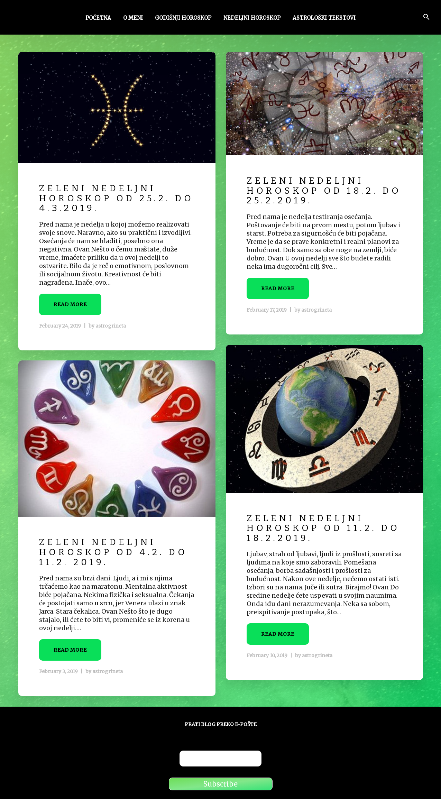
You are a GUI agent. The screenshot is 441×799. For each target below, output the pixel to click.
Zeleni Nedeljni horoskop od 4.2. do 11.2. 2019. (113, 552)
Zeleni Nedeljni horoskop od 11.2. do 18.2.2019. (323, 528)
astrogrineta (110, 326)
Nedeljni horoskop (252, 18)
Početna (98, 18)
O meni (133, 18)
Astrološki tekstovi (324, 18)
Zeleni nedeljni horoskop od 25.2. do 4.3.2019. (116, 198)
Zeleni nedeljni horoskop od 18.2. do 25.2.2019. (324, 190)
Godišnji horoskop (183, 18)
